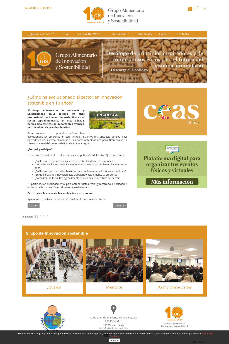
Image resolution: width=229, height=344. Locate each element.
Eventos (164, 34)
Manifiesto (145, 34)
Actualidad (119, 34)
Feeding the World (89, 34)
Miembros (114, 287)
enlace (89, 193)
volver (33, 205)
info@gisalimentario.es (113, 328)
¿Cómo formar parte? (174, 287)
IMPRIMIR (120, 205)
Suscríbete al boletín (38, 8)
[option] (114, 61)
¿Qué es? (54, 287)
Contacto (183, 34)
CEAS (66, 34)
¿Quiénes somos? (40, 34)
